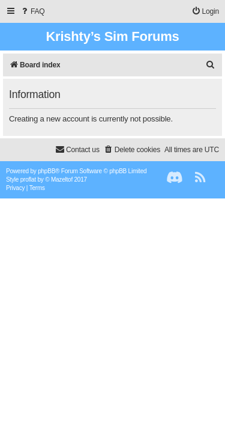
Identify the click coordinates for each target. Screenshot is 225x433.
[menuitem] (32, 12)
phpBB (46, 171)
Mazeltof (62, 179)
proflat (28, 179)
